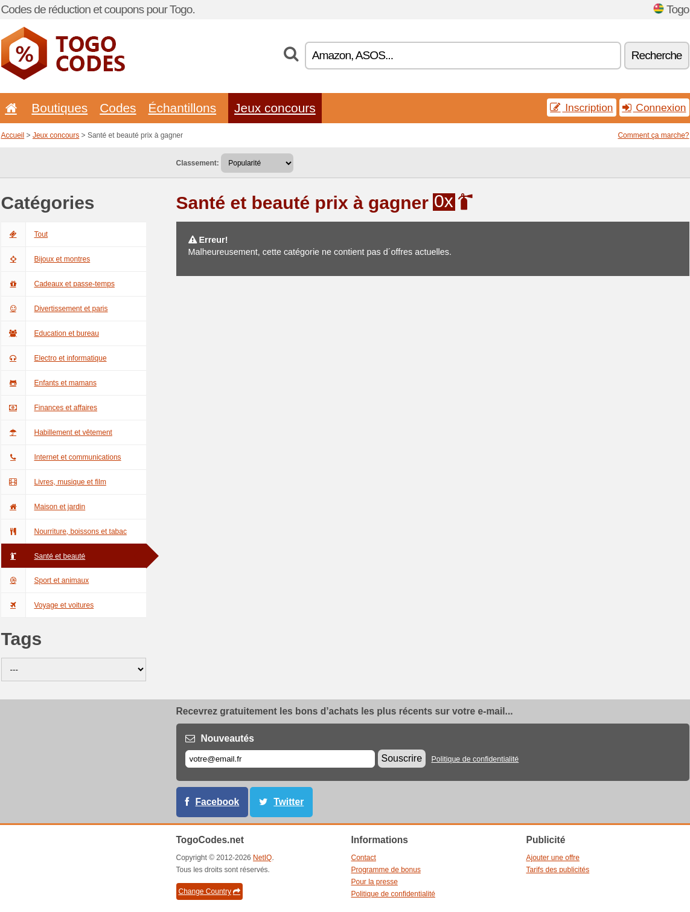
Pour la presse (374, 882)
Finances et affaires (49, 408)
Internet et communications (61, 457)
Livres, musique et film (53, 482)
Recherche (656, 55)
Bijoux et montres (46, 259)
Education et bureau (50, 333)
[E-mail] (280, 759)
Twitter (288, 802)
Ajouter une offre (553, 857)
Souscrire (402, 758)
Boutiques (59, 108)
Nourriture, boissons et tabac (64, 531)
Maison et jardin (43, 507)
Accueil (13, 135)
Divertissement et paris (54, 309)
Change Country (209, 891)
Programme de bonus (386, 869)
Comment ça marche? (653, 135)
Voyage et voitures (47, 605)
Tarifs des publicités (558, 869)
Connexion (654, 107)
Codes (118, 108)
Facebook (218, 802)
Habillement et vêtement (56, 432)
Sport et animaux (45, 580)
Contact (363, 857)
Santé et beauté (43, 556)
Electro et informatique (54, 358)
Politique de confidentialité (475, 759)
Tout (24, 234)
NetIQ (262, 857)
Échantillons (183, 108)
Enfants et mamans (49, 383)
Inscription (581, 107)
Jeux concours (275, 108)
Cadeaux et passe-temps (58, 284)
